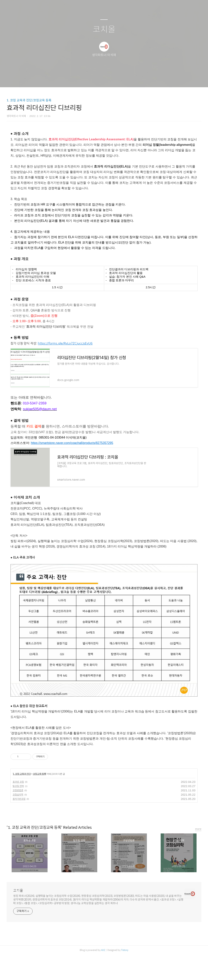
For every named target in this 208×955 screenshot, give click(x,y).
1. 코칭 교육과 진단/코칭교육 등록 (29, 100)
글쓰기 (84, 79)
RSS (110, 79)
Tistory (124, 950)
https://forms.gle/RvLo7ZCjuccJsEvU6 (65, 343)
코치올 (104, 29)
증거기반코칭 (19, 798)
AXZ (103, 950)
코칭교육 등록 (39, 774)
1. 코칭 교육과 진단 (22, 774)
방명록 (97, 79)
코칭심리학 (18, 794)
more (198, 829)
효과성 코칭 (18, 781)
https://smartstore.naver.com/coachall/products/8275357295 (72, 443)
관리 (123, 79)
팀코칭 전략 (18, 786)
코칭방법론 (18, 790)
